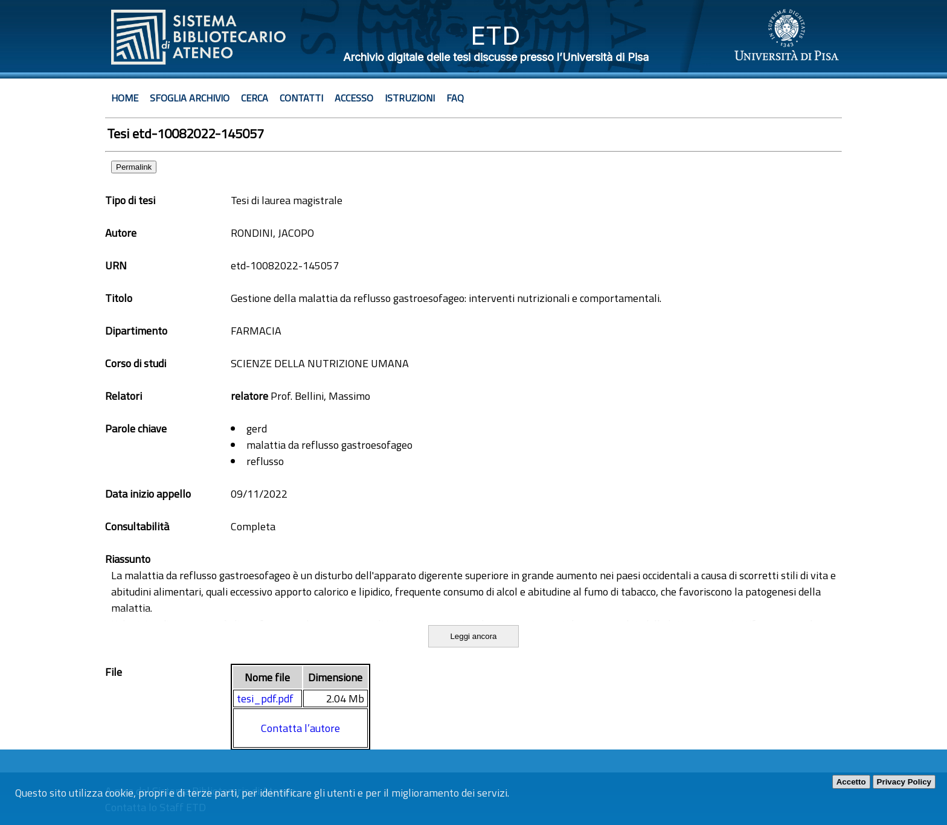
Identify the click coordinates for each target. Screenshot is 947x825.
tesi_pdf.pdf (265, 698)
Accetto (851, 781)
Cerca (254, 98)
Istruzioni (410, 98)
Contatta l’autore (300, 728)
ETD (495, 35)
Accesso (354, 98)
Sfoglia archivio (190, 98)
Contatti (301, 98)
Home (124, 98)
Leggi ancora (473, 636)
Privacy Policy (904, 781)
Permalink (134, 167)
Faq (455, 98)
